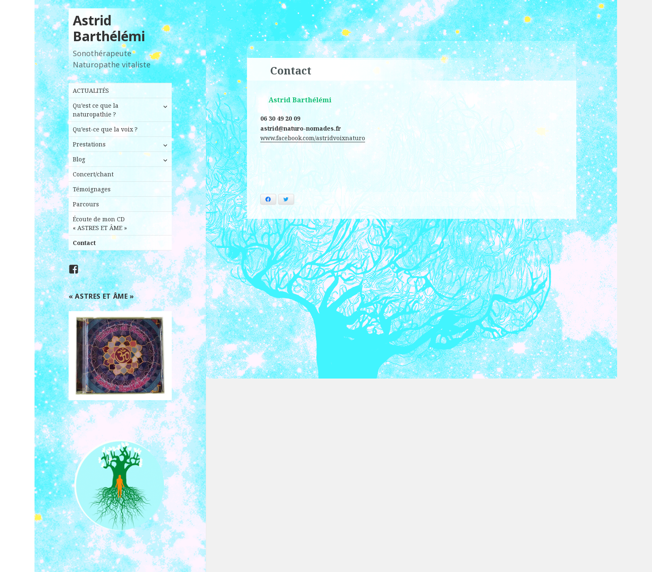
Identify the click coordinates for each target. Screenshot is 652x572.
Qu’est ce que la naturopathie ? (96, 110)
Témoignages (92, 189)
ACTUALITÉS (91, 90)
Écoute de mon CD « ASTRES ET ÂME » (100, 223)
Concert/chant (93, 174)
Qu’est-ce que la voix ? (105, 129)
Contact (84, 243)
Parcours (86, 204)
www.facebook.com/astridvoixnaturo (312, 138)
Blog (79, 159)
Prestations (89, 144)
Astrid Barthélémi (109, 28)
